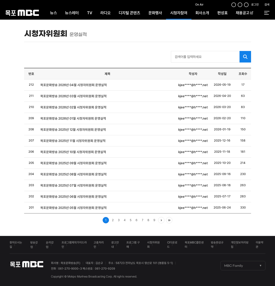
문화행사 (155, 13)
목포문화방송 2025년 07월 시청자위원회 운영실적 (73, 185)
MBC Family (233, 265)
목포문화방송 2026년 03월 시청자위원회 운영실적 (73, 96)
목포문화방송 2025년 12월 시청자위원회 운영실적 (73, 129)
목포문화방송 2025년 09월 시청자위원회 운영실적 (73, 163)
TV (89, 13)
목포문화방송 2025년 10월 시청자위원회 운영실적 (73, 152)
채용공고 (244, 13)
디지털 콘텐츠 (129, 13)
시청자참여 (178, 13)
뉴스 (53, 13)
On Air (199, 4)
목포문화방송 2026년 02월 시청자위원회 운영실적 (73, 107)
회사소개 (202, 13)
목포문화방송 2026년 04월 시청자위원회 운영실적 (73, 85)
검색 (266, 4)
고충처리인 (99, 245)
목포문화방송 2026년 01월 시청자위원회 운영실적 (73, 118)
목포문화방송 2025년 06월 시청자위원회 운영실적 (73, 196)
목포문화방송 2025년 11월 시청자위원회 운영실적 (73, 141)
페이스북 (207, 5)
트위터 (214, 5)
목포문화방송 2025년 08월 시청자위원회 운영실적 (73, 174)
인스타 (226, 5)
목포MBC (22, 13)
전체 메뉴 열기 (266, 13)
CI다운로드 (172, 245)
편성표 (222, 13)
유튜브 (220, 5)
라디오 (105, 13)
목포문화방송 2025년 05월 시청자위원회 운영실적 (73, 208)
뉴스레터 (72, 13)
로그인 (255, 4)
